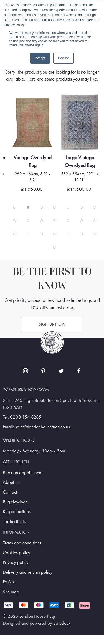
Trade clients (14, 521)
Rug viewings (15, 502)
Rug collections (17, 511)
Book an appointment (22, 472)
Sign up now (52, 324)
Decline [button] (63, 58)
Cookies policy (16, 553)
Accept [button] (40, 58)
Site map (11, 592)
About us (11, 482)
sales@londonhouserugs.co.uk (42, 427)
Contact (10, 492)
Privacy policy (16, 562)
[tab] (14, 207)
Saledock (61, 623)
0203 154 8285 (25, 417)
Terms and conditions (22, 543)
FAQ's (8, 582)
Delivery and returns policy (27, 572)
